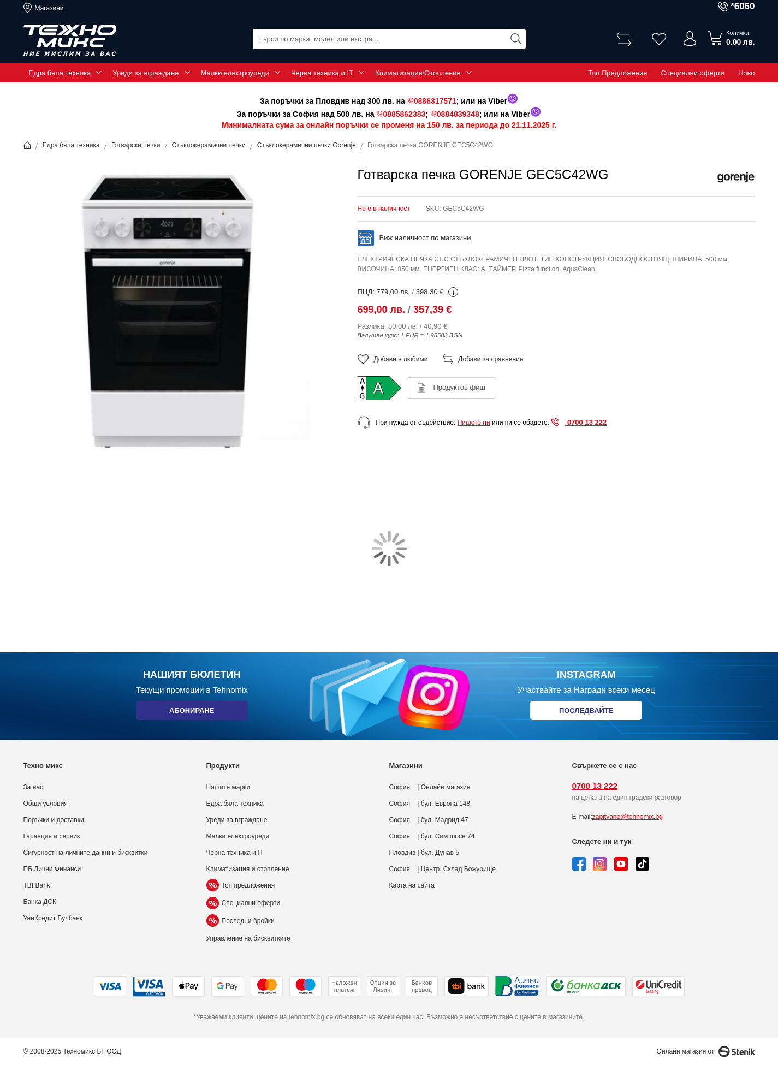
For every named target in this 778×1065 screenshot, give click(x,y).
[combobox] (389, 38)
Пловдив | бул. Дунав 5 (424, 852)
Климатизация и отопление (247, 869)
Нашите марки (228, 787)
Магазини (49, 8)
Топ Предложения (617, 73)
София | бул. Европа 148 (429, 803)
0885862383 (404, 114)
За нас (33, 787)
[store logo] (69, 40)
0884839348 (458, 114)
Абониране (191, 713)
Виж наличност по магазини (425, 238)
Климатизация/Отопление (418, 73)
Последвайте (586, 713)
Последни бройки (240, 921)
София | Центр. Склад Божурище (442, 869)
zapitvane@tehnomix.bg (627, 816)
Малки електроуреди (235, 73)
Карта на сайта (412, 885)
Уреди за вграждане (145, 73)
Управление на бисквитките (248, 938)
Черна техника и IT (322, 73)
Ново (746, 73)
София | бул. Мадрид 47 (428, 820)
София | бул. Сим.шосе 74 (432, 836)
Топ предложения (240, 885)
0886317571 (435, 101)
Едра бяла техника (60, 73)
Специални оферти (692, 73)
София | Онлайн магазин (430, 787)
